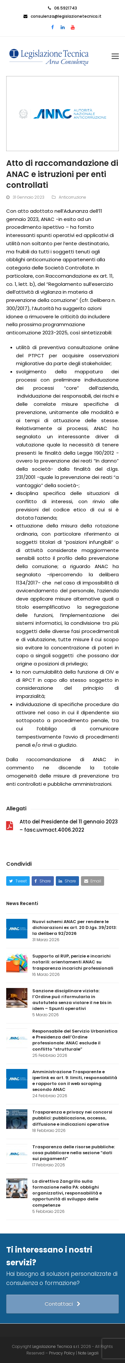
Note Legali (88, 1353)
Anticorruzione (72, 197)
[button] (115, 56)
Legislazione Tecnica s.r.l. (56, 1346)
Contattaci (62, 1304)
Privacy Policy (62, 1353)
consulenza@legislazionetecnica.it (66, 16)
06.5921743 (65, 8)
